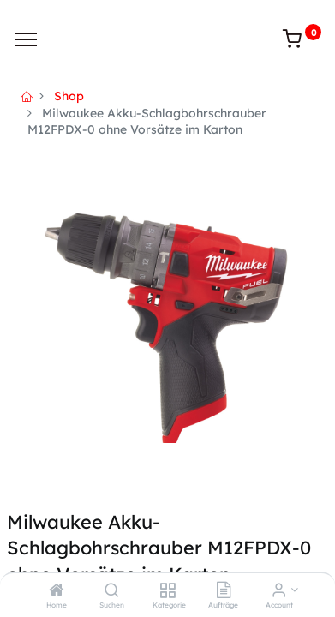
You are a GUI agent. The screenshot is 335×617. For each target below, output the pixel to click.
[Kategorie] (167, 591)
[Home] (56, 591)
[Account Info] (279, 591)
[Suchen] (112, 591)
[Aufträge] (223, 591)
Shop (69, 96)
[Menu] (26, 39)
